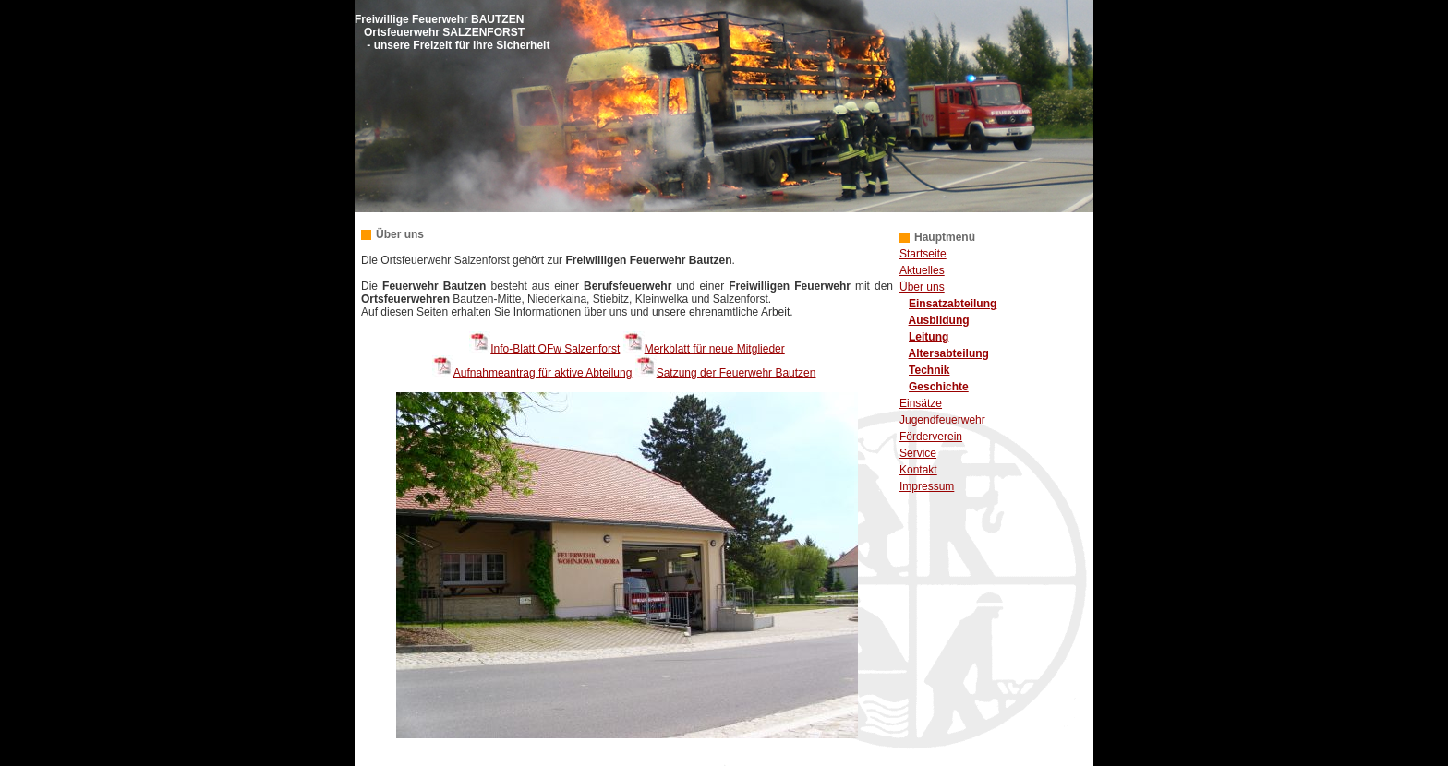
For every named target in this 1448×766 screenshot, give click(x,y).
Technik (929, 370)
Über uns (922, 287)
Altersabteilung (949, 353)
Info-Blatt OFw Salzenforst (555, 348)
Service (917, 453)
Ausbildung (939, 320)
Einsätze (920, 403)
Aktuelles (922, 270)
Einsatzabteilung (952, 303)
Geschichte (939, 386)
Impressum (926, 486)
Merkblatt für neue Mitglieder (715, 348)
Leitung (928, 336)
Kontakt (918, 469)
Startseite (923, 253)
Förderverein (930, 436)
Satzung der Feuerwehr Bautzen (736, 372)
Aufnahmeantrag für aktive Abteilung (542, 372)
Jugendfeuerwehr (942, 419)
